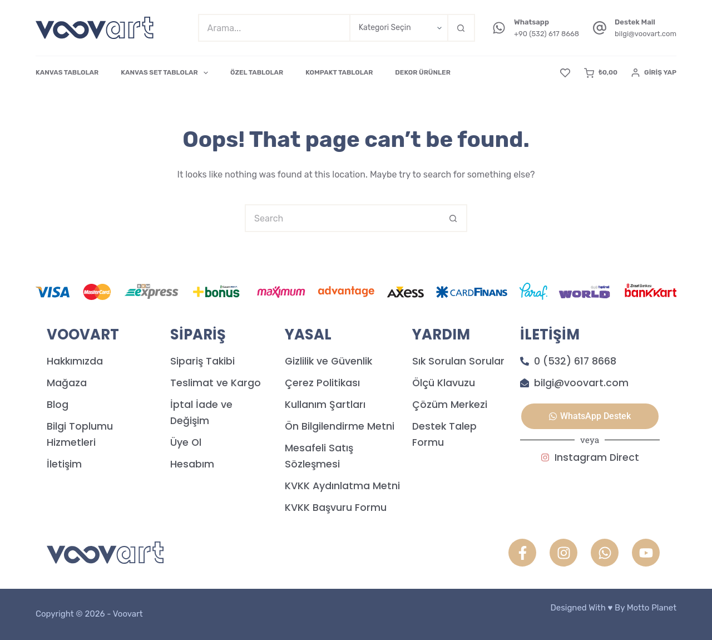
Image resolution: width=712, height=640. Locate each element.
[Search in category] (398, 28)
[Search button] (461, 28)
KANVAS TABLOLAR (67, 72)
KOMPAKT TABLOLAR (339, 72)
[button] (590, 416)
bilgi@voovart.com (645, 33)
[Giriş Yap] (653, 72)
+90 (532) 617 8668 (546, 33)
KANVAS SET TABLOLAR (166, 73)
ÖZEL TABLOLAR (256, 72)
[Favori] (565, 73)
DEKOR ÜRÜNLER (422, 72)
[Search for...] (273, 28)
